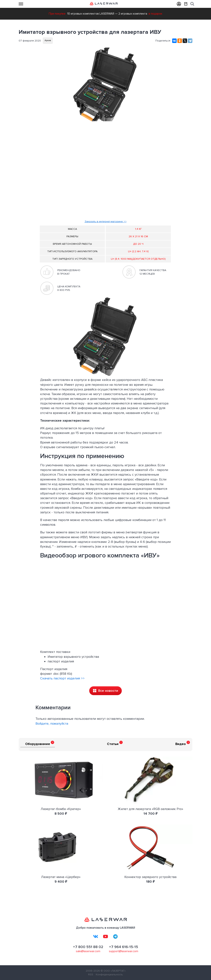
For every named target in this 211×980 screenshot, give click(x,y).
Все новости (105, 691)
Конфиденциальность (109, 974)
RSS (90, 974)
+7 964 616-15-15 (123, 947)
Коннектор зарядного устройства (150, 877)
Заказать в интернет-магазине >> (106, 221)
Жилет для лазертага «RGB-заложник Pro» (150, 809)
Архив (48, 40)
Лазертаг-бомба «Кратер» (61, 809)
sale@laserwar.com (88, 951)
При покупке (57, 14)
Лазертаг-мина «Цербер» (60, 877)
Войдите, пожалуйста (51, 723)
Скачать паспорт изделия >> (62, 678)
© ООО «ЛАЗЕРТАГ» (113, 970)
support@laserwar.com (123, 951)
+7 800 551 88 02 (88, 947)
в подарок (155, 14)
